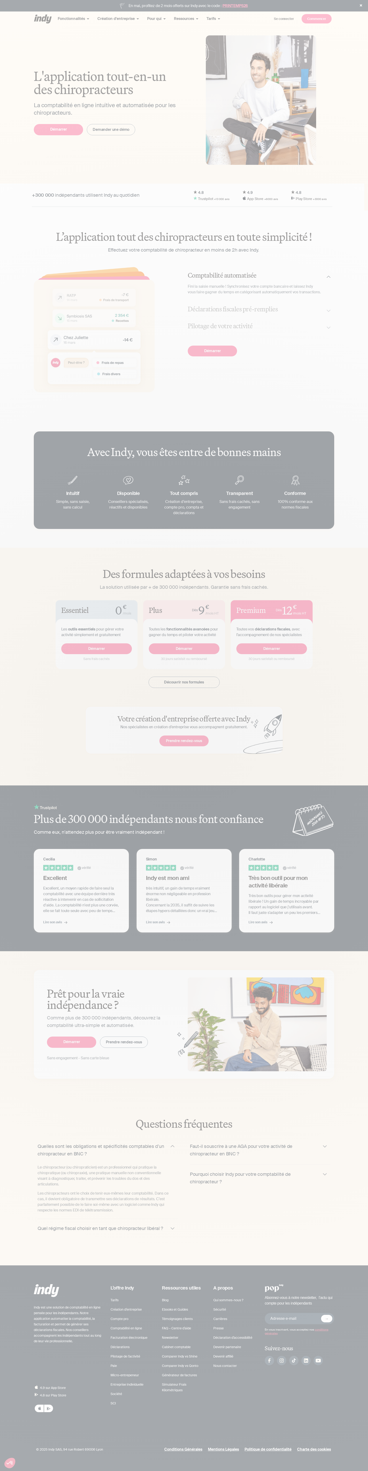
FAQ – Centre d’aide (176, 1328)
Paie (114, 1366)
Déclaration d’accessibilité (232, 1337)
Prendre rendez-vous (184, 740)
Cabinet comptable (176, 1347)
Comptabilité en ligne (126, 1328)
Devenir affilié (223, 1356)
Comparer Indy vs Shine (179, 1356)
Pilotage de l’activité (125, 1356)
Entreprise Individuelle (127, 1384)
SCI (113, 1403)
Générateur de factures (179, 1375)
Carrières (220, 1319)
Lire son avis (52, 922)
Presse (218, 1328)
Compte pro (119, 1319)
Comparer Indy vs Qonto (180, 1366)
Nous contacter (225, 1366)
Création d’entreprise (126, 1309)
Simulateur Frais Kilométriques (174, 1387)
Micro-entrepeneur (125, 1375)
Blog (165, 1300)
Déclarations (120, 1347)
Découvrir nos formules (184, 682)
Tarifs (115, 1300)
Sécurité (219, 1309)
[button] (9, 1463)
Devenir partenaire (227, 1347)
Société (116, 1394)
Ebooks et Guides (175, 1309)
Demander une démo (111, 129)
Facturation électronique (129, 1337)
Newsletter (170, 1337)
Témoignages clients (177, 1319)
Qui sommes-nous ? (228, 1300)
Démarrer (58, 129)
